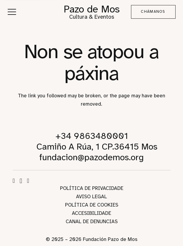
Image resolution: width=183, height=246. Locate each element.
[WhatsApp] (28, 181)
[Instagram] (21, 181)
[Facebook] (14, 181)
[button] (12, 12)
